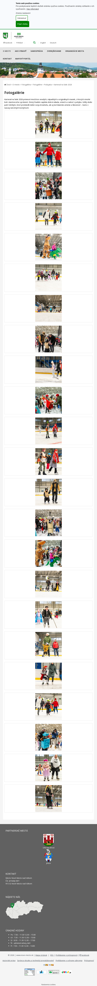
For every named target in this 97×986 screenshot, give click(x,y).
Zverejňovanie (54, 51)
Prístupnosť (89, 960)
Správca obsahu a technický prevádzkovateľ (35, 960)
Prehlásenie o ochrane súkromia (69, 960)
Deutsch (53, 43)
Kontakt (7, 58)
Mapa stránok (41, 955)
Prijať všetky (22, 24)
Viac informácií (32, 9)
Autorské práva (9, 960)
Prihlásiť (19, 43)
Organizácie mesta (74, 51)
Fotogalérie (37, 84)
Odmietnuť (21, 18)
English (43, 43)
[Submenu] (12, 51)
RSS (52, 955)
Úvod (8, 84)
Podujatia (48, 84)
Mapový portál (23, 58)
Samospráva (37, 51)
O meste (7, 51)
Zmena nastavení (23, 13)
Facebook (8, 43)
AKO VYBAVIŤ (20, 51)
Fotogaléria (26, 84)
